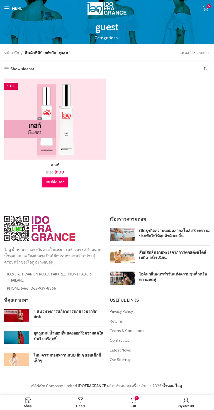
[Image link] (39, 228)
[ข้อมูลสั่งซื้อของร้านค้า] (205, 69)
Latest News (120, 350)
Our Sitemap (121, 359)
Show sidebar (22, 69)
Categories (104, 38)
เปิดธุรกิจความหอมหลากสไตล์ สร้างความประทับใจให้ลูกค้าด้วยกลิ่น (174, 233)
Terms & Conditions (127, 330)
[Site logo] (107, 7)
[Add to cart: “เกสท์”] (55, 182)
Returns (116, 321)
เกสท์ (55, 164)
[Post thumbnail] (122, 234)
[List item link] (54, 288)
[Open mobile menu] (13, 8)
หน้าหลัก (11, 52)
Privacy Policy (121, 311)
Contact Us (119, 340)
